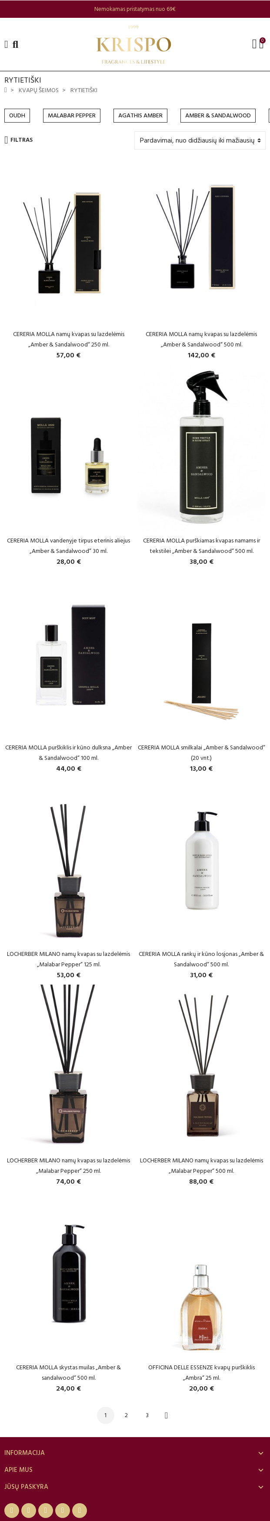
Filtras (18, 139)
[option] (135, 9)
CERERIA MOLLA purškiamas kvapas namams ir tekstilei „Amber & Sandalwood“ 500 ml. (201, 546)
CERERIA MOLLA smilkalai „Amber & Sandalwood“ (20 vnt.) (201, 752)
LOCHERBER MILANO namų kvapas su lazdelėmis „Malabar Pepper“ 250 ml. (68, 1165)
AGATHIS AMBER (140, 115)
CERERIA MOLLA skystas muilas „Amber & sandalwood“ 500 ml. (68, 1372)
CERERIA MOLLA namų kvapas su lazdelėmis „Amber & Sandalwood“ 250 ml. (68, 339)
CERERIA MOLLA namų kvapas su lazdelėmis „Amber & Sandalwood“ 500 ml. (201, 339)
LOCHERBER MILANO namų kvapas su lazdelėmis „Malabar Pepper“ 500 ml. (201, 1165)
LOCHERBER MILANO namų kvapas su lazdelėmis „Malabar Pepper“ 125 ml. (68, 959)
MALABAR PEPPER (72, 115)
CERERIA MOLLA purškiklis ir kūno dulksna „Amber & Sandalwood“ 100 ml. (68, 752)
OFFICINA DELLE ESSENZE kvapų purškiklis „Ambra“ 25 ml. (201, 1372)
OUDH (17, 115)
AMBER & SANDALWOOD (218, 115)
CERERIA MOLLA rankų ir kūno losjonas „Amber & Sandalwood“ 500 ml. (201, 959)
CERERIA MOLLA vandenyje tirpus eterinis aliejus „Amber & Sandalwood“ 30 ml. (68, 546)
